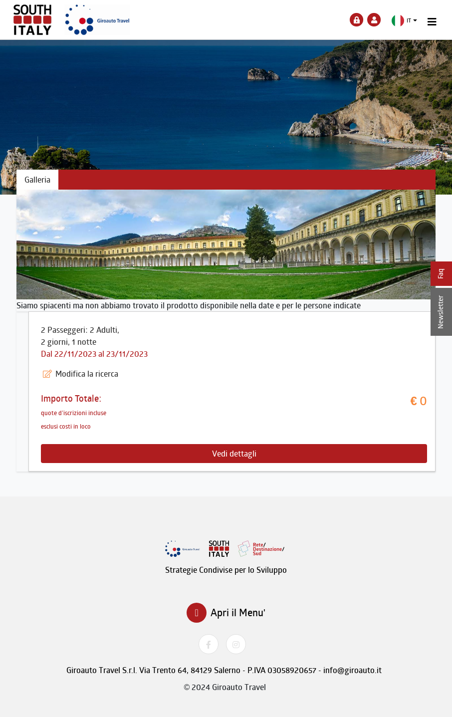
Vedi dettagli (234, 453)
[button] (404, 20)
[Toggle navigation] (432, 21)
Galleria (37, 179)
